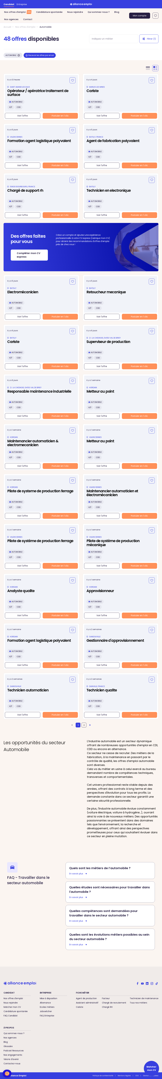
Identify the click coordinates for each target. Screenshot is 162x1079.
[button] (7, 1074)
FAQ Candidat (11, 1015)
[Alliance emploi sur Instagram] (152, 983)
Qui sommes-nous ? (99, 12)
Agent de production (86, 998)
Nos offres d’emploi (17, 12)
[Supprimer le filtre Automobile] (19, 55)
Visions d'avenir (11, 1059)
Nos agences (11, 19)
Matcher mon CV (12, 1007)
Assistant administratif (87, 1002)
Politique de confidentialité (103, 1076)
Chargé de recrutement (114, 1002)
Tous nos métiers (138, 1002)
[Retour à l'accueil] (81, 4)
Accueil (7, 26)
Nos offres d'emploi (25, 26)
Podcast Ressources (14, 1050)
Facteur (106, 998)
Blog (116, 12)
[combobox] (111, 38)
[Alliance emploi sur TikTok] (156, 983)
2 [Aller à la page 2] (84, 725)
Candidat (9, 4)
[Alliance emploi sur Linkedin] (147, 983)
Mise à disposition (48, 998)
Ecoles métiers (47, 1007)
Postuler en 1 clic (60, 115)
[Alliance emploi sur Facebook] (137, 983)
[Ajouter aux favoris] (73, 80)
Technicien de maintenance (144, 998)
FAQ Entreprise (47, 1015)
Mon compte (139, 15)
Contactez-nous (12, 1063)
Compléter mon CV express (28, 254)
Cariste (79, 1007)
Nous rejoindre (75, 12)
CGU (137, 1076)
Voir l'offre (22, 115)
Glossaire (8, 1046)
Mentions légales (124, 1076)
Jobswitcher (46, 1011)
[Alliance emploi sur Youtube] (142, 983)
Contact (27, 19)
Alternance (45, 1002)
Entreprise (22, 4)
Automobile (46, 26)
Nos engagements (13, 1054)
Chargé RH (107, 1007)
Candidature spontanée (49, 12)
